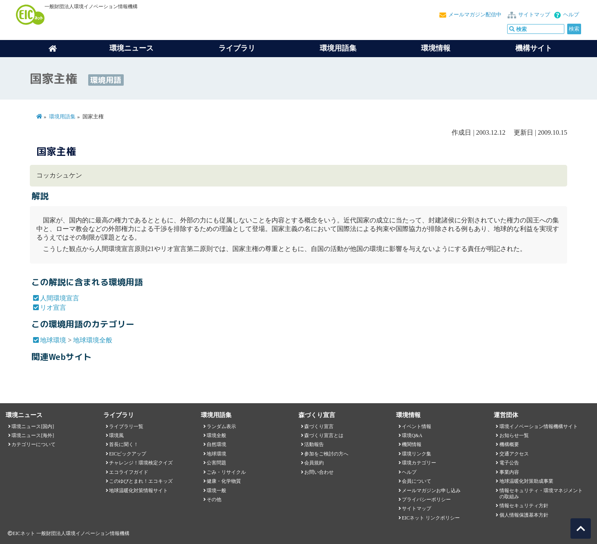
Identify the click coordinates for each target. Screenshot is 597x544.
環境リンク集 (416, 454)
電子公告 (509, 463)
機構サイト (533, 48)
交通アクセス (514, 454)
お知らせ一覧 (514, 435)
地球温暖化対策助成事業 (526, 481)
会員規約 (314, 463)
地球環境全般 (92, 340)
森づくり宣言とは (323, 435)
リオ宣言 (53, 307)
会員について (416, 481)
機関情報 (411, 444)
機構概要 (509, 444)
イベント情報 (416, 426)
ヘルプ (571, 15)
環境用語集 (338, 48)
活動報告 (314, 444)
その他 (214, 499)
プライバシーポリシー (426, 499)
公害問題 (216, 463)
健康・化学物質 (224, 481)
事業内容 (509, 472)
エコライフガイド (128, 472)
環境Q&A (412, 435)
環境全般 (216, 435)
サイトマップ (534, 15)
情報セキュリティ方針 (523, 505)
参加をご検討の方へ (326, 454)
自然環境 (216, 444)
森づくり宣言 (319, 426)
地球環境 (53, 340)
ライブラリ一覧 (126, 426)
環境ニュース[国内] (32, 426)
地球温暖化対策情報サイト (138, 490)
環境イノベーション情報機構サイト (538, 426)
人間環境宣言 (59, 298)
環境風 (116, 435)
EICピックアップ (127, 454)
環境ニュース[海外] (32, 435)
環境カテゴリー (419, 463)
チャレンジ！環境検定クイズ (141, 463)
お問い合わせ (319, 472)
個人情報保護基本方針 (523, 515)
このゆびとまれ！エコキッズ (141, 481)
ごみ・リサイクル (226, 472)
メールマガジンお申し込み (431, 490)
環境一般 (216, 490)
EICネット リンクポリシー (431, 518)
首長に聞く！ (123, 444)
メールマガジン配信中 (474, 15)
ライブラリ (236, 48)
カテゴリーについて (33, 444)
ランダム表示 (221, 426)
